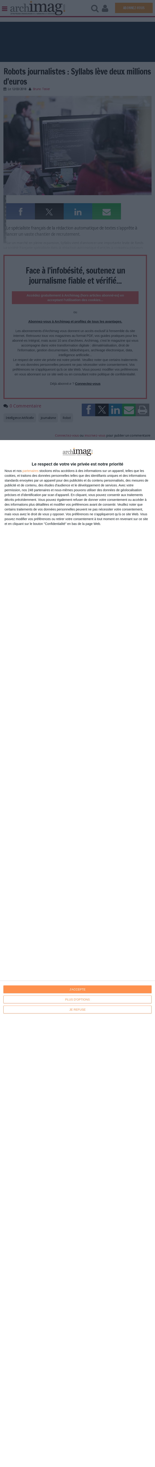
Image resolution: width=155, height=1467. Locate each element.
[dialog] (77, 953)
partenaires (31, 470)
